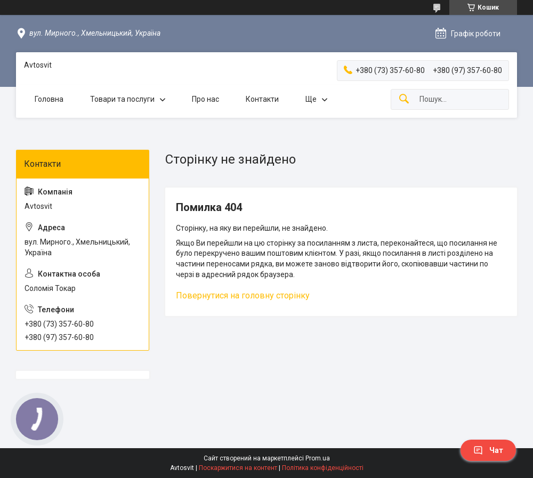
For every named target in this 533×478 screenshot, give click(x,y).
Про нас (205, 99)
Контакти (262, 99)
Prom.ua (317, 458)
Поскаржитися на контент (238, 468)
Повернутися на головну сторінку (243, 295)
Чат (488, 450)
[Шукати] (404, 99)
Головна (49, 99)
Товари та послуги (122, 99)
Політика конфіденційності (323, 468)
